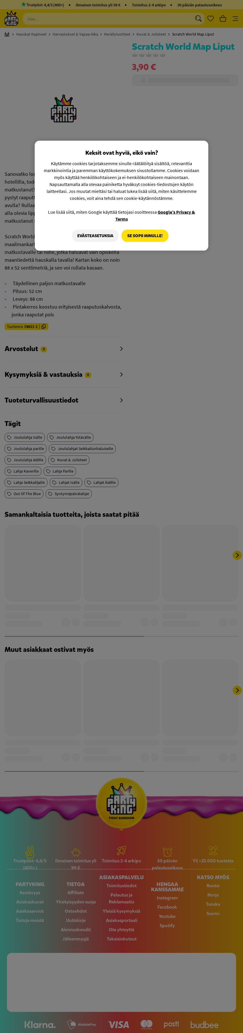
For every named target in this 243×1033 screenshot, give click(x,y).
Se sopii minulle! (145, 235)
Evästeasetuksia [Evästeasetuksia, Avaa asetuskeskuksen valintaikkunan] (94, 235)
